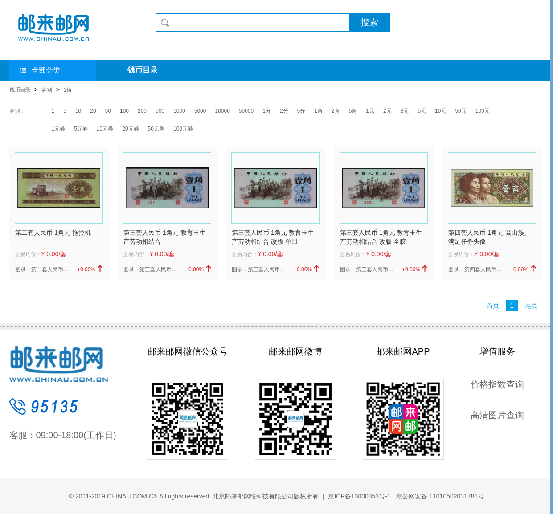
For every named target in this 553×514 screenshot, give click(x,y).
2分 (284, 111)
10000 (222, 111)
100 (124, 111)
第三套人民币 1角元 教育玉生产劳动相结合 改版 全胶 (381, 237)
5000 (200, 111)
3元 (405, 111)
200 (142, 111)
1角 (67, 90)
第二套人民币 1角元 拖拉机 (53, 232)
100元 (482, 111)
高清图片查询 (497, 415)
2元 (387, 111)
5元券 (81, 129)
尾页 (531, 305)
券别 (46, 90)
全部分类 (40, 70)
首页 (493, 305)
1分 (266, 111)
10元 (440, 111)
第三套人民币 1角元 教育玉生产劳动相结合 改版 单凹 (273, 237)
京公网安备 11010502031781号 (439, 496)
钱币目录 (142, 70)
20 (93, 111)
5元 (422, 111)
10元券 (105, 129)
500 (160, 111)
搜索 (369, 22)
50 (108, 111)
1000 (179, 111)
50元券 (156, 129)
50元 (460, 111)
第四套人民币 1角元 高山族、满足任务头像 (489, 237)
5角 (353, 111)
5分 (301, 111)
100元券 (183, 129)
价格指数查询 (497, 384)
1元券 (59, 129)
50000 (246, 111)
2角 (336, 111)
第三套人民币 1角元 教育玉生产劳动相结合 (164, 237)
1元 (370, 111)
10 (78, 111)
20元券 (130, 129)
